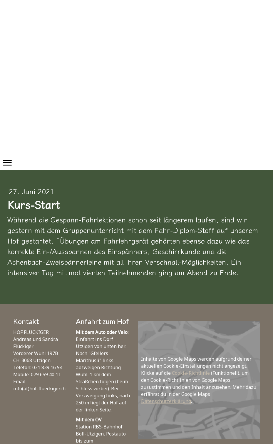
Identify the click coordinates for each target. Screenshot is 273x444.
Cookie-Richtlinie (191, 373)
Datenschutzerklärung (166, 401)
